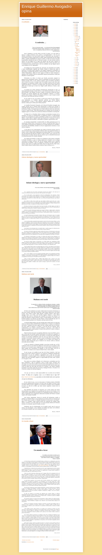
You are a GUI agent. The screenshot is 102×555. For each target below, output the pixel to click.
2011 (75, 78)
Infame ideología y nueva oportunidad (34, 157)
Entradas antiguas (56, 540)
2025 (75, 25)
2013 (75, 75)
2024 (75, 27)
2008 (75, 83)
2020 (75, 33)
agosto (76, 43)
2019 (75, 35)
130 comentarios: (42, 268)
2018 (75, 67)
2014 (75, 73)
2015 (75, 72)
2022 (75, 30)
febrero (76, 64)
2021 (75, 31)
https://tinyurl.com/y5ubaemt (28, 376)
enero (76, 65)
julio (76, 45)
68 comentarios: (42, 536)
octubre (76, 39)
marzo (76, 62)
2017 (75, 69)
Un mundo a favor (27, 421)
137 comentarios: (42, 415)
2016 (75, 70)
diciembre (77, 36)
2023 (75, 28)
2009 (75, 81)
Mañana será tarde (28, 274)
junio (76, 57)
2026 (75, 24)
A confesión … (26, 22)
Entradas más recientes (26, 540)
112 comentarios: (42, 151)
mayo (76, 59)
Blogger (57, 549)
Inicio (42, 540)
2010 (75, 80)
